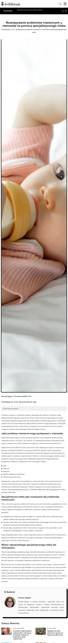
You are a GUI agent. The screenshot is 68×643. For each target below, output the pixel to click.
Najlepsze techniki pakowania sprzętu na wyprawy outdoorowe (55, 633)
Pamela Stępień (7, 396)
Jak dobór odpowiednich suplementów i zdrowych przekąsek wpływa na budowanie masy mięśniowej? (22, 635)
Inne (30, 396)
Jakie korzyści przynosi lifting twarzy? (29, 10)
